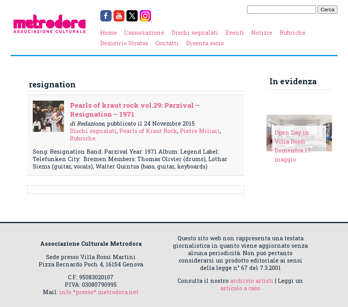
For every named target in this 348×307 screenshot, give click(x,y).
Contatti (167, 43)
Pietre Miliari (200, 131)
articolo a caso (240, 288)
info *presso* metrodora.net (98, 292)
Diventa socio (205, 43)
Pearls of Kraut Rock (148, 131)
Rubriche (292, 32)
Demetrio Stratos (124, 43)
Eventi (234, 32)
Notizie (261, 32)
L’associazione (144, 32)
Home (108, 32)
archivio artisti (251, 280)
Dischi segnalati (195, 32)
